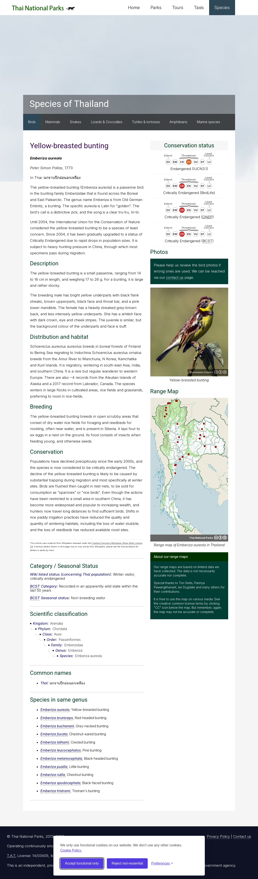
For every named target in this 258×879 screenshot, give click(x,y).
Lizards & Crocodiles (106, 122)
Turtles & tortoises (146, 122)
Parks (156, 7)
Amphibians (178, 122)
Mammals (52, 122)
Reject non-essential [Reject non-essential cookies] (127, 863)
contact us (174, 277)
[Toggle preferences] (162, 863)
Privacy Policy (218, 836)
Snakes (75, 122)
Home (134, 7)
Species (222, 7)
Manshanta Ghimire (201, 372)
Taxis (199, 7)
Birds (32, 122)
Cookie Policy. (71, 850)
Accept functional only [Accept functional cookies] (82, 863)
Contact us (242, 836)
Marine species (208, 122)
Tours (177, 7)
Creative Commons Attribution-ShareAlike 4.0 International (220, 372)
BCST (35, 586)
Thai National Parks (43, 9)
